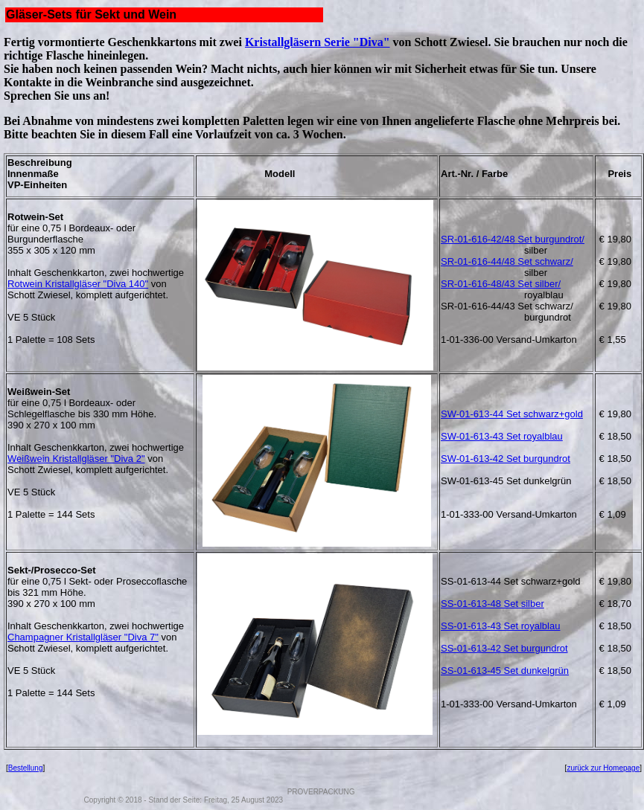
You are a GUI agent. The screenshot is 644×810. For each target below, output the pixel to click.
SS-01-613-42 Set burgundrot (504, 648)
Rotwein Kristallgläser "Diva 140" (77, 283)
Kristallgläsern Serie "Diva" (317, 42)
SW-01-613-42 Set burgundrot (505, 458)
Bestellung (25, 768)
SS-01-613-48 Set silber (492, 603)
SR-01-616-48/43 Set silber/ (501, 283)
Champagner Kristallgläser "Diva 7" (83, 637)
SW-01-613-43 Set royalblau (502, 436)
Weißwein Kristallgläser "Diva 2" (76, 458)
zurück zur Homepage (603, 768)
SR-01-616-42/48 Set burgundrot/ (512, 239)
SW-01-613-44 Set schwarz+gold (512, 414)
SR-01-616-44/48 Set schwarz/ (507, 261)
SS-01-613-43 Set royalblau (500, 625)
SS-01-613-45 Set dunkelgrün (505, 670)
